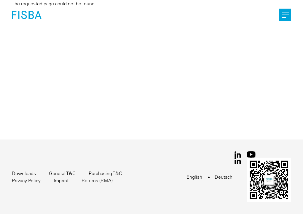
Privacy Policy (26, 180)
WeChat (269, 180)
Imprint (61, 180)
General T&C (62, 173)
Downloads (24, 173)
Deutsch (223, 177)
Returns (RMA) (97, 180)
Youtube (251, 154)
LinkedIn (238, 154)
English (194, 177)
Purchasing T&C (105, 173)
